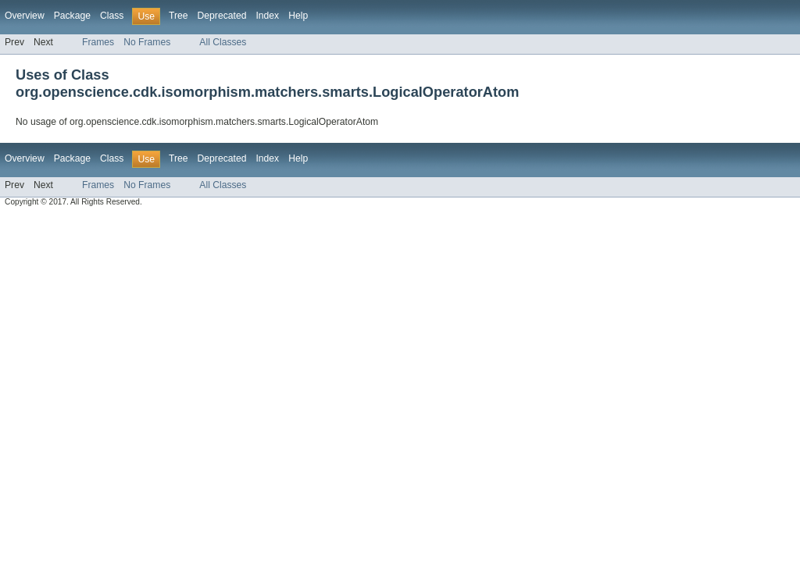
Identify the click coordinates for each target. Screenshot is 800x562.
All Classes (222, 42)
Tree (178, 15)
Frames (98, 42)
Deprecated (222, 15)
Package (72, 15)
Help (298, 15)
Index (267, 15)
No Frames (146, 42)
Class (111, 15)
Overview (25, 15)
